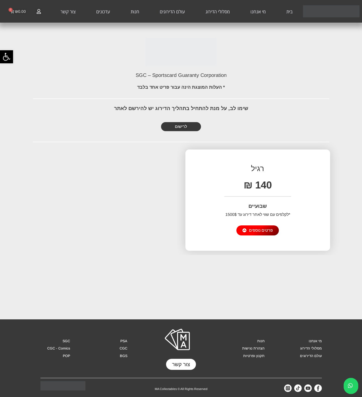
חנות (135, 12)
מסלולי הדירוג (217, 12)
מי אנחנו (258, 12)
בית (289, 12)
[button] (6, 56)
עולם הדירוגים (172, 12)
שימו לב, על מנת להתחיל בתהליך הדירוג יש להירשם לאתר (181, 108)
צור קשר (68, 12)
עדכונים (103, 12)
